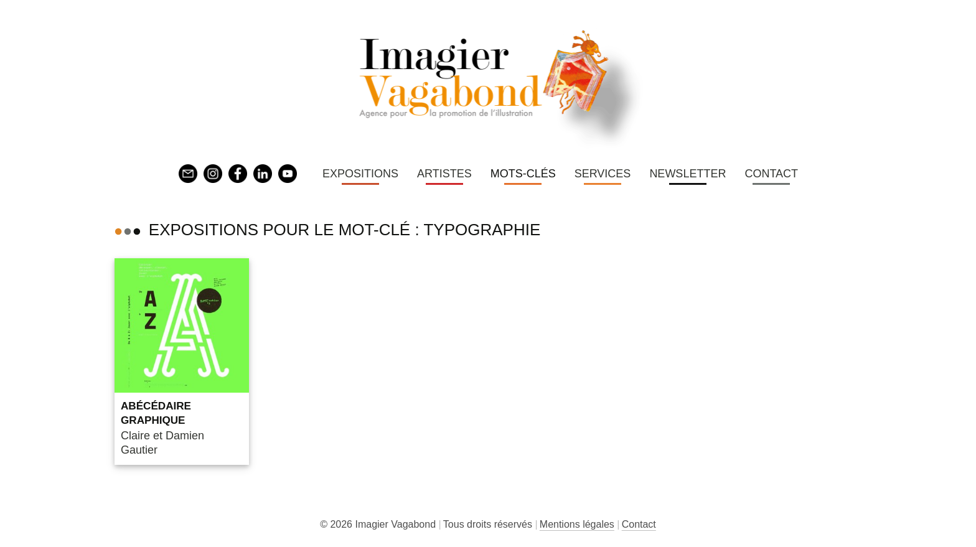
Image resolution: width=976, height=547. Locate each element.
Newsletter (687, 173)
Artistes (444, 173)
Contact (771, 173)
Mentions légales (577, 524)
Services (603, 173)
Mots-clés (523, 173)
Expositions (360, 173)
